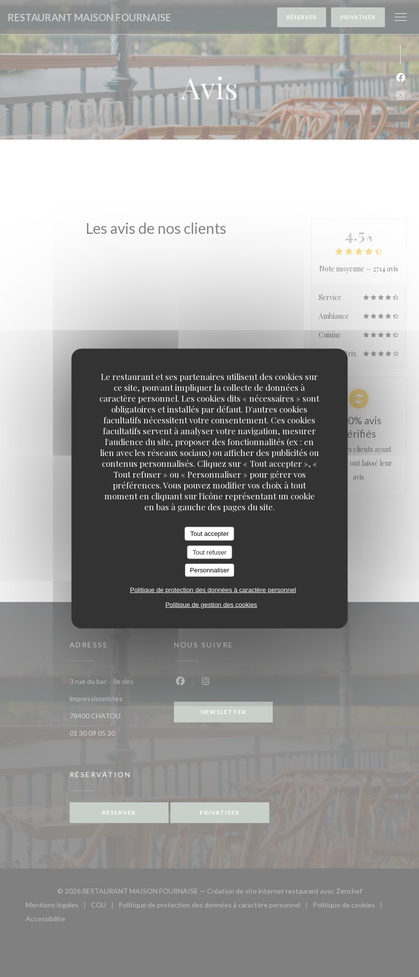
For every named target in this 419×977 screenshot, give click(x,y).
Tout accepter (209, 533)
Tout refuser (210, 552)
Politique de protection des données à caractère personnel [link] (213, 589)
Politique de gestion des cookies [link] (211, 604)
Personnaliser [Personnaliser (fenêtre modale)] (209, 570)
